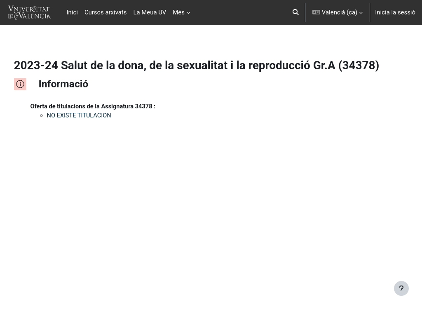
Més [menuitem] (179, 12)
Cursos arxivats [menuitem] (105, 12)
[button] (296, 12)
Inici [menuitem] (72, 12)
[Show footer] (401, 288)
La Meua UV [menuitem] (149, 12)
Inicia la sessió (395, 12)
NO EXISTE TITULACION (95, 129)
